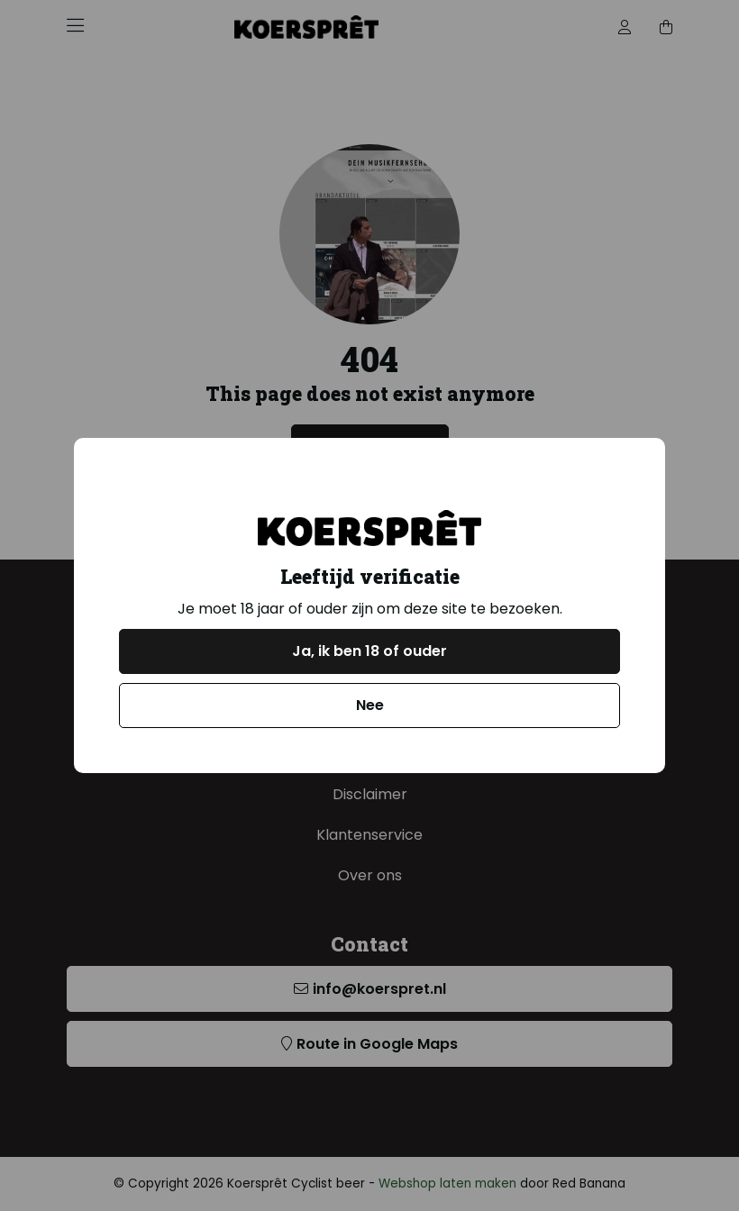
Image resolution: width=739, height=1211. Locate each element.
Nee (370, 705)
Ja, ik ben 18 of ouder (369, 651)
